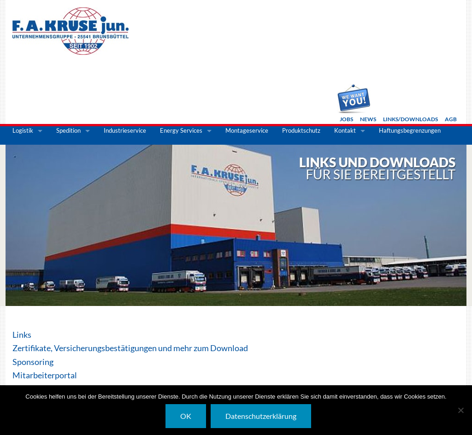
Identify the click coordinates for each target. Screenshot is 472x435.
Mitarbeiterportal (44, 375)
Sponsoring (32, 362)
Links (21, 334)
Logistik (22, 130)
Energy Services (181, 130)
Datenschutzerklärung (260, 415)
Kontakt (345, 130)
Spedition (68, 130)
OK (185, 415)
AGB (451, 119)
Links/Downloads (410, 119)
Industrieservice (125, 130)
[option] (236, 225)
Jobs (346, 119)
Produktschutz (301, 130)
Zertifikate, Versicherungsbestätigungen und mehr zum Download (130, 348)
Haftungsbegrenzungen (410, 130)
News (368, 119)
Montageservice (246, 130)
